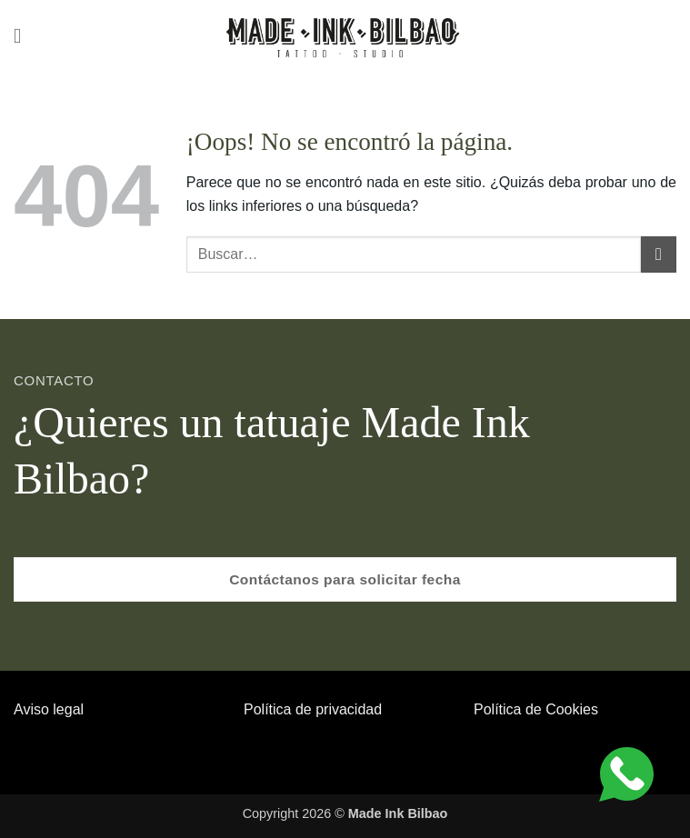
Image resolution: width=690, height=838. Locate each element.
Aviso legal (49, 709)
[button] (24, 36)
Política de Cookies (536, 709)
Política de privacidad (313, 709)
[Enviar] (658, 254)
